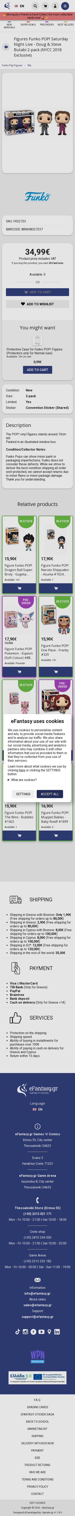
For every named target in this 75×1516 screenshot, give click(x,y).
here (22, 770)
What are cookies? (24, 780)
